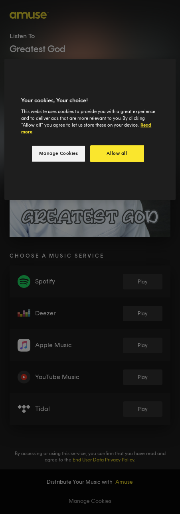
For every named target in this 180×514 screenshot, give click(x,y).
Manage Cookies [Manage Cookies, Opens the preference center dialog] (58, 153)
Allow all (117, 153)
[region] (89, 129)
